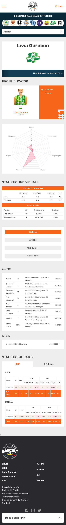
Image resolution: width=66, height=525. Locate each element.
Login (59, 6)
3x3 (38, 475)
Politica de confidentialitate (15, 500)
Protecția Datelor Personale (15, 493)
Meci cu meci (33, 248)
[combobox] (33, 31)
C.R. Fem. (48, 364)
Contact (6, 503)
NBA (4, 480)
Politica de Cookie (10, 490)
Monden (40, 480)
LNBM (5, 464)
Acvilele (40, 469)
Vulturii (40, 464)
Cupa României (9, 472)
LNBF (17, 364)
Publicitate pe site (10, 487)
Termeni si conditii (10, 496)
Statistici (33, 232)
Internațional (8, 476)
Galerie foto (33, 255)
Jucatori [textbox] (7, 32)
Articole (33, 240)
